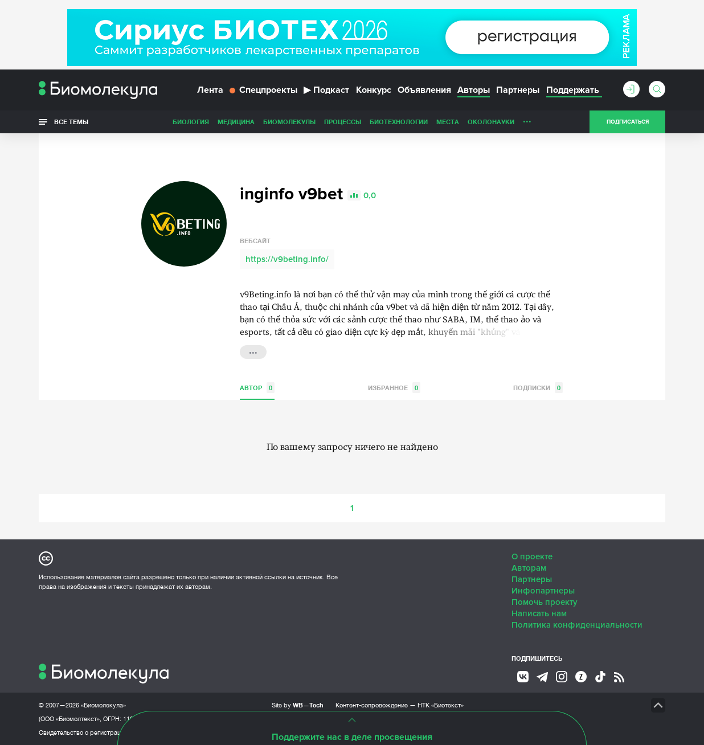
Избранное (394, 387)
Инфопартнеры (543, 591)
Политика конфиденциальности (576, 625)
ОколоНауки (491, 121)
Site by (298, 705)
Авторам (528, 568)
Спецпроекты (263, 90)
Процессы (342, 121)
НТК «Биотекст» (441, 705)
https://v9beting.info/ (287, 259)
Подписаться (628, 121)
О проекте (531, 556)
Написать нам (539, 613)
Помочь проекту (544, 602)
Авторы (473, 90)
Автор (257, 387)
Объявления (424, 90)
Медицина (236, 121)
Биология (191, 121)
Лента (210, 90)
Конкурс (373, 90)
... (527, 119)
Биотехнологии (399, 121)
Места (447, 121)
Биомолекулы (289, 121)
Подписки (538, 387)
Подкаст (326, 90)
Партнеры (517, 90)
